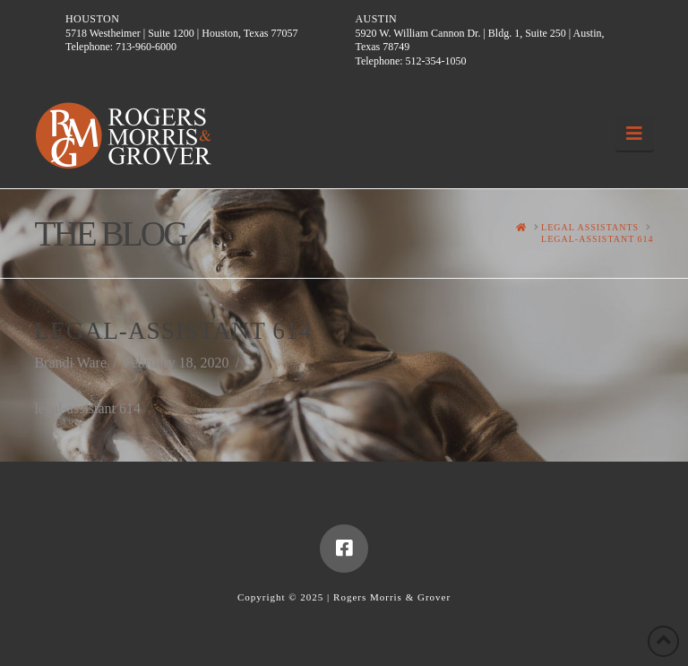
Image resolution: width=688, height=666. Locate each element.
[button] (634, 134)
